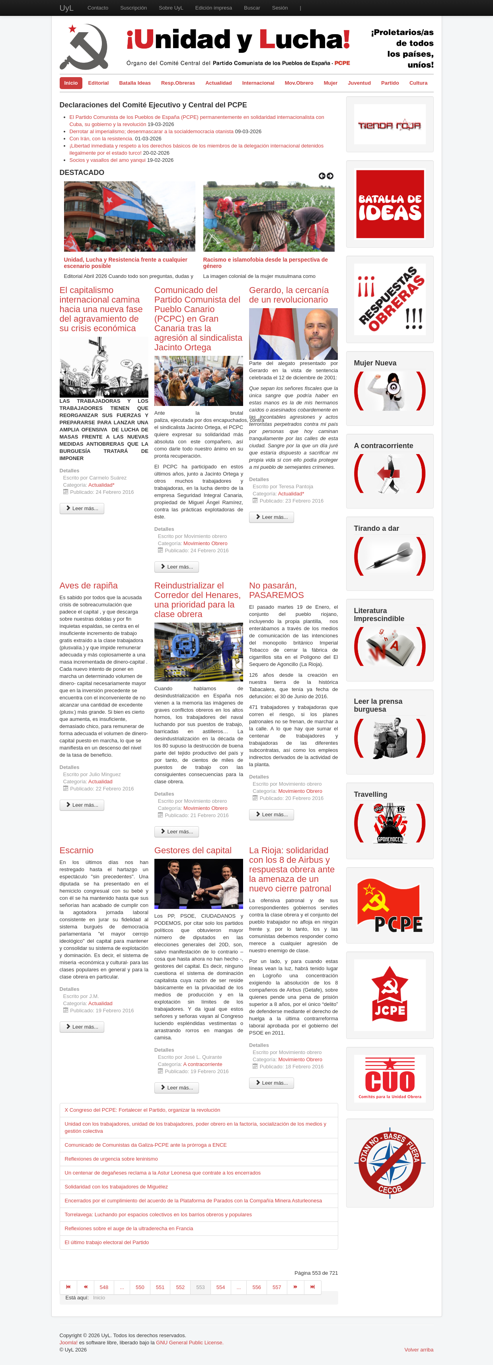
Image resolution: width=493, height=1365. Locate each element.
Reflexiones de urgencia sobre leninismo (111, 1159)
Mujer (331, 83)
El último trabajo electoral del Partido (107, 1242)
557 (277, 1287)
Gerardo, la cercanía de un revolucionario (289, 295)
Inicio (71, 83)
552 (180, 1287)
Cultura (418, 83)
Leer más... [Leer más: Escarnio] (82, 1027)
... (122, 1287)
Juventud (359, 83)
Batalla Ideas (135, 83)
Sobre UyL (171, 8)
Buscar (252, 8)
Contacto (98, 8)
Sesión (280, 8)
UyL (67, 8)
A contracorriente (202, 1064)
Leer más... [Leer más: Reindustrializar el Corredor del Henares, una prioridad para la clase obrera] (176, 832)
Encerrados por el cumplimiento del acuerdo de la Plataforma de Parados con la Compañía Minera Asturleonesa (193, 1201)
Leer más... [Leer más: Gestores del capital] (176, 1088)
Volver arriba (419, 1350)
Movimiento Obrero (205, 543)
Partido (390, 83)
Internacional (258, 83)
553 (200, 1287)
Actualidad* (101, 485)
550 (140, 1287)
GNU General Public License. (190, 1343)
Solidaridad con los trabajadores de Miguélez (116, 1187)
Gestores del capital (193, 850)
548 (104, 1287)
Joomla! (69, 1343)
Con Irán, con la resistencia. (102, 139)
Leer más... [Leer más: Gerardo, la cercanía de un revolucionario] (271, 517)
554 (220, 1287)
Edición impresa (213, 8)
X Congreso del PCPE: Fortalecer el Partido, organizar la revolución (142, 1110)
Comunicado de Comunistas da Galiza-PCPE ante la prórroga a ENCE (146, 1145)
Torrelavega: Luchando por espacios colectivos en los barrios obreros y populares (158, 1214)
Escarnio (77, 850)
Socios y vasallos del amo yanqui (108, 160)
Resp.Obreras (178, 83)
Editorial (98, 83)
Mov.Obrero (299, 83)
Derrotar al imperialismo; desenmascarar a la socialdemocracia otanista (152, 131)
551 (160, 1287)
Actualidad (218, 83)
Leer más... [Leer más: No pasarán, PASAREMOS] (271, 814)
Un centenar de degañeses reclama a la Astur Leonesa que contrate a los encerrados (163, 1173)
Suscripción (133, 8)
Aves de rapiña (89, 585)
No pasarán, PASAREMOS (276, 590)
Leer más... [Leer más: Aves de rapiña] (82, 805)
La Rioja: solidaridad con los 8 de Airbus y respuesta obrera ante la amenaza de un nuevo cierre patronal (292, 869)
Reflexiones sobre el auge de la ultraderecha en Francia (129, 1228)
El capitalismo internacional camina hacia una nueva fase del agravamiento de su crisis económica (101, 309)
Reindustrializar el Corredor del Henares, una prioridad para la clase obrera (197, 600)
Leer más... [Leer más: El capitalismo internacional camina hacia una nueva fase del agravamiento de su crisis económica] (82, 508)
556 (256, 1287)
